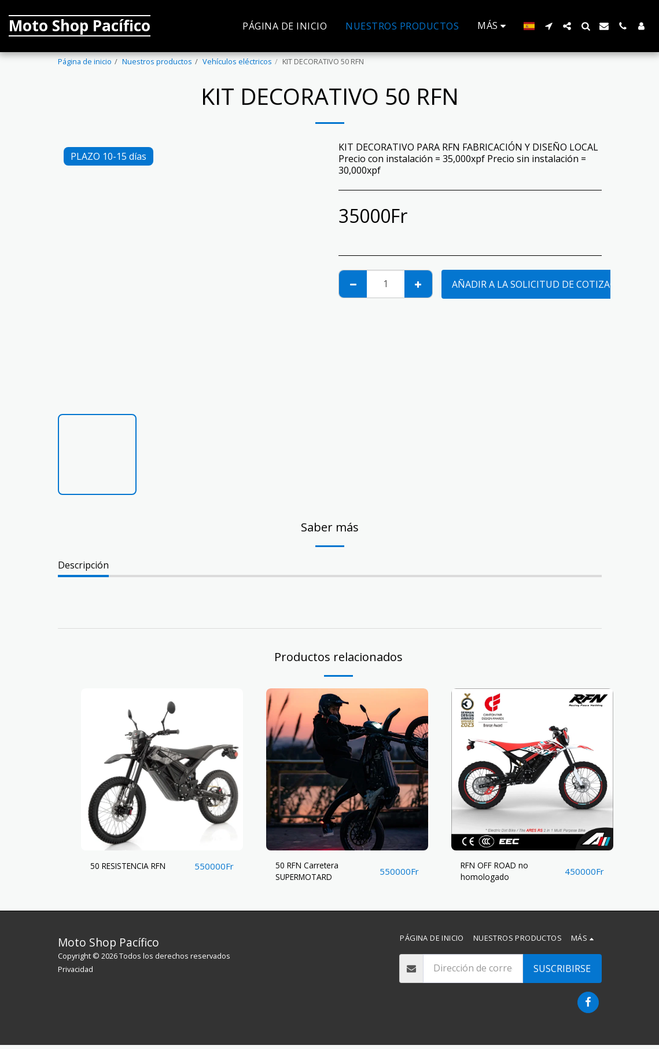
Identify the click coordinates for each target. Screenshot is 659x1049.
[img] (162, 769)
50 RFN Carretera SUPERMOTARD (313, 873)
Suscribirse (562, 972)
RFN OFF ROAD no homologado (500, 873)
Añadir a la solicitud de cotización (542, 284)
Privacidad (75, 973)
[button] (548, 26)
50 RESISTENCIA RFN (135, 866)
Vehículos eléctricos (237, 61)
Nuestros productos (157, 61)
